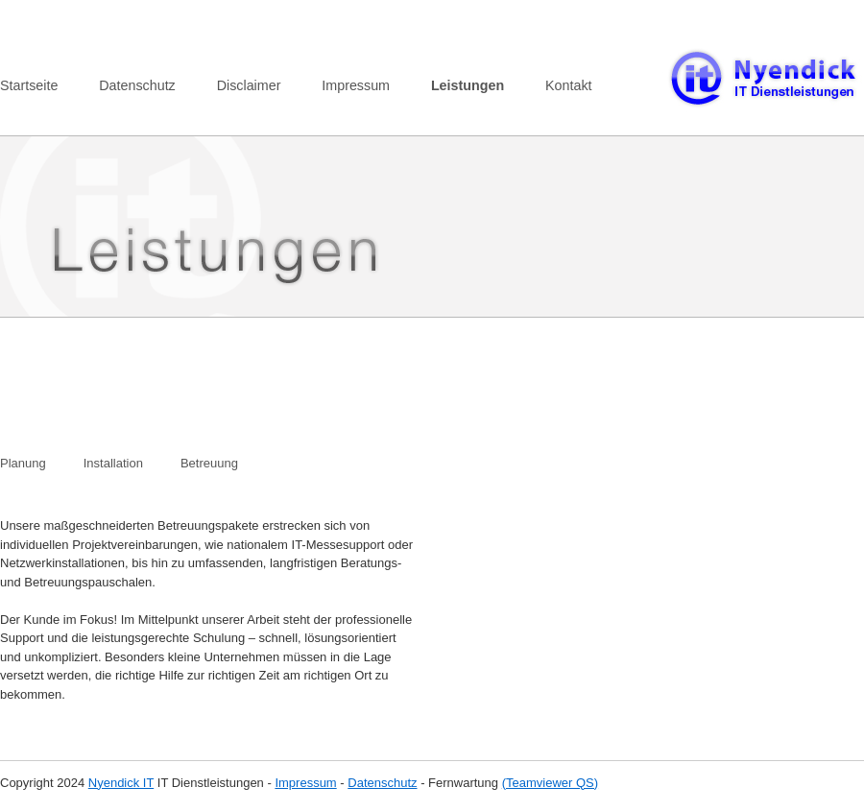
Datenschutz (137, 85)
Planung (23, 463)
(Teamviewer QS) (550, 782)
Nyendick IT (121, 782)
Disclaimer (249, 85)
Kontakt (568, 85)
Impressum (356, 85)
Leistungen (467, 85)
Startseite (29, 85)
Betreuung (209, 463)
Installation (113, 463)
